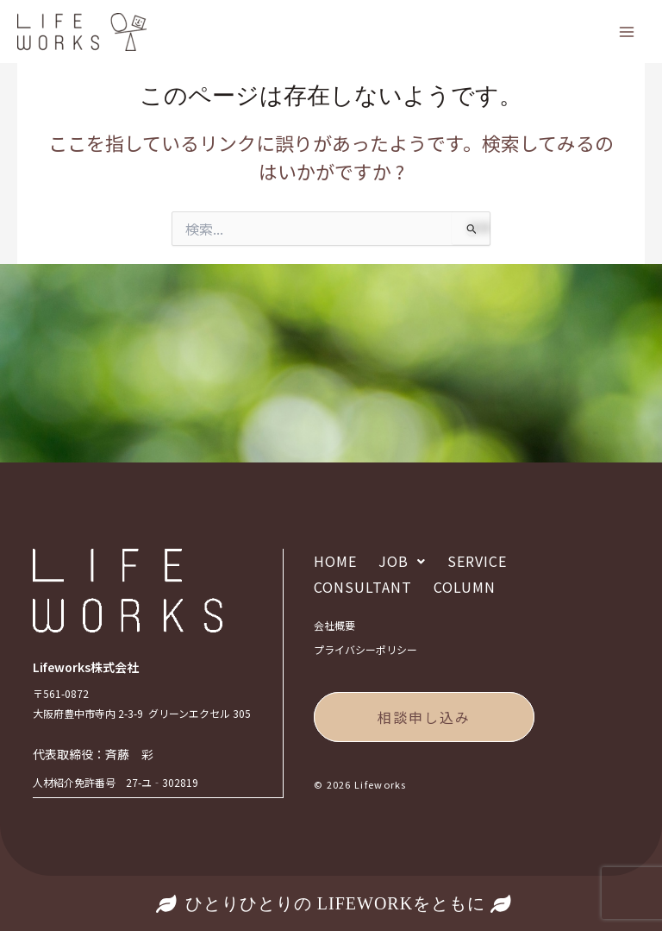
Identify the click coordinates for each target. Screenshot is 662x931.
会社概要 (334, 626)
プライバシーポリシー (365, 650)
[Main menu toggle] (627, 32)
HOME (335, 562)
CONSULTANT (363, 588)
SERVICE (477, 562)
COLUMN (465, 588)
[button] (402, 563)
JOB (402, 562)
